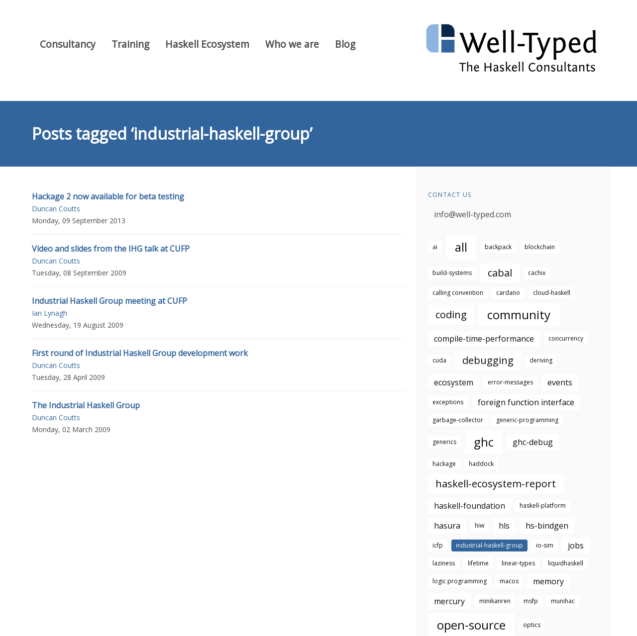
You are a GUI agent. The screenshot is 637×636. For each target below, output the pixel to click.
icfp (437, 545)
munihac (563, 601)
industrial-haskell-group (489, 545)
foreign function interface (526, 402)
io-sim (544, 545)
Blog (345, 44)
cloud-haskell (551, 292)
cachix (536, 273)
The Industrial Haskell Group (86, 405)
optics (531, 625)
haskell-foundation (469, 505)
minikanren (495, 601)
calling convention (457, 292)
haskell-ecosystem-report (495, 483)
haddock (481, 463)
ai (434, 247)
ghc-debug (533, 442)
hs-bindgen (547, 525)
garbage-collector (457, 420)
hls (504, 525)
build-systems (452, 273)
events (559, 382)
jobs (576, 545)
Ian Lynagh (49, 313)
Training (130, 44)
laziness (443, 563)
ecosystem (453, 382)
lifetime (478, 563)
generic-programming (527, 420)
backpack (498, 247)
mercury (449, 601)
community (518, 314)
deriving (541, 360)
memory (548, 581)
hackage (444, 463)
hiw (479, 525)
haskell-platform (543, 505)
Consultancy (68, 44)
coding (451, 314)
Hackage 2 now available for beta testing (108, 196)
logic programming (459, 581)
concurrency (565, 338)
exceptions (447, 402)
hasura (447, 525)
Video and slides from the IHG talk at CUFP (111, 248)
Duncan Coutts (56, 208)
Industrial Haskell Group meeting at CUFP (109, 300)
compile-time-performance (484, 338)
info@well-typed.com (472, 214)
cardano (508, 292)
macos (509, 581)
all (461, 247)
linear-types (518, 563)
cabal (500, 272)
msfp (531, 601)
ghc (484, 442)
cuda (439, 360)
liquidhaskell (565, 563)
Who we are (292, 44)
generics (444, 442)
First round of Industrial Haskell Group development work (140, 353)
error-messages (510, 382)
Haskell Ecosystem (207, 44)
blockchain (540, 247)
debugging (488, 360)
